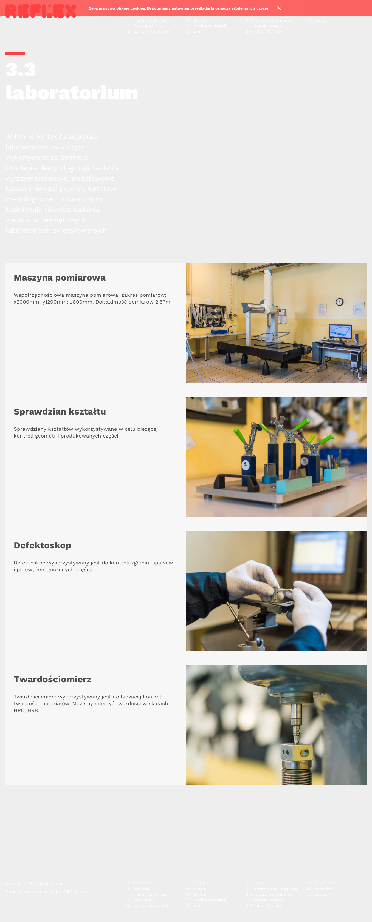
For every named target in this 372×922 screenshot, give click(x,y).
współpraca (321, 882)
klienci (200, 20)
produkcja (138, 882)
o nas (199, 889)
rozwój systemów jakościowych (272, 23)
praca (320, 20)
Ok (279, 8)
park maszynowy (151, 31)
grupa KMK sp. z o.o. (70, 891)
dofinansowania (210, 25)
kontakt (322, 889)
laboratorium (268, 31)
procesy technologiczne (149, 17)
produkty (143, 25)
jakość (255, 882)
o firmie (195, 882)
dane (199, 31)
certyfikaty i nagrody (276, 889)
